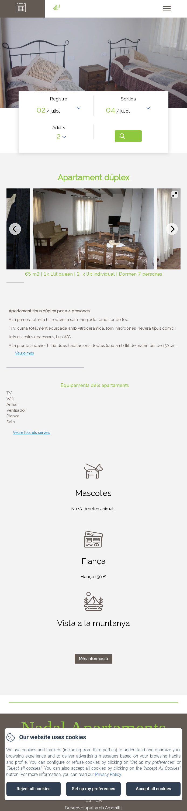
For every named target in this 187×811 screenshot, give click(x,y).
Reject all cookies (34, 788)
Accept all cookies (153, 788)
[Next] (172, 229)
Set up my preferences (93, 788)
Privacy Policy (108, 774)
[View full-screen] (174, 194)
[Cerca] (128, 136)
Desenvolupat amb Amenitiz (94, 807)
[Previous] (15, 229)
